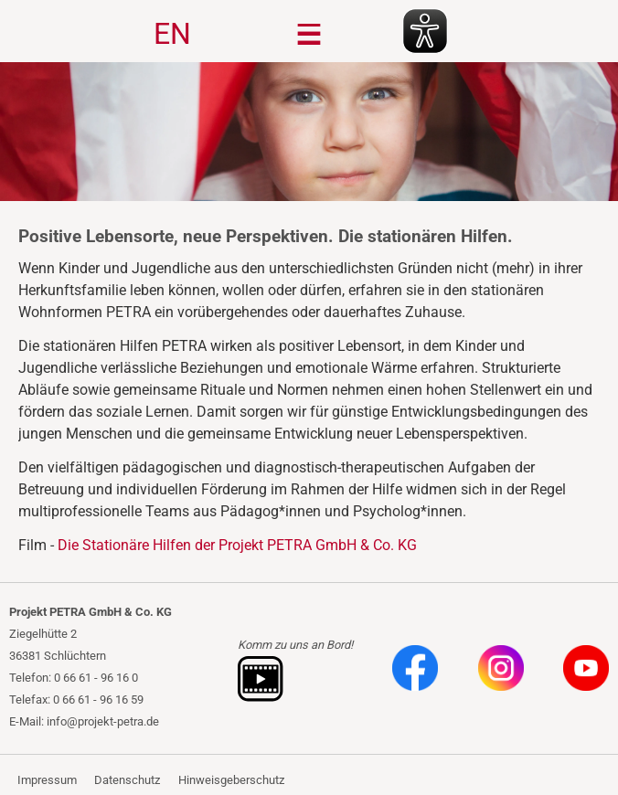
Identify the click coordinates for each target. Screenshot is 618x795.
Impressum (47, 780)
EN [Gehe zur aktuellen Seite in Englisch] (172, 33)
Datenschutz (127, 780)
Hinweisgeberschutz (231, 780)
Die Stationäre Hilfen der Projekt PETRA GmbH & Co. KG (237, 545)
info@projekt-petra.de (103, 721)
